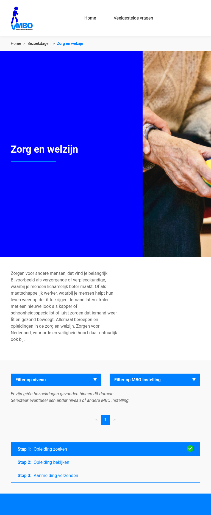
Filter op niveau (30, 379)
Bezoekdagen (39, 43)
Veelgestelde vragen (133, 18)
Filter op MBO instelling (137, 379)
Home (90, 18)
